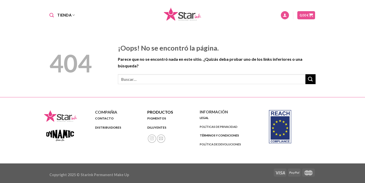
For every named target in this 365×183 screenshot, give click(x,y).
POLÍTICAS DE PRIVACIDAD (219, 126)
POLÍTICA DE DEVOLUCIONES (220, 144)
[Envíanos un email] (161, 138)
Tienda (66, 15)
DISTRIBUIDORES (108, 127)
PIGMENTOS (157, 118)
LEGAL (204, 117)
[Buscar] (51, 15)
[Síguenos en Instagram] (152, 138)
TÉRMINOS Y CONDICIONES (219, 135)
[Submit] (310, 79)
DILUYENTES (156, 127)
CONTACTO (104, 118)
